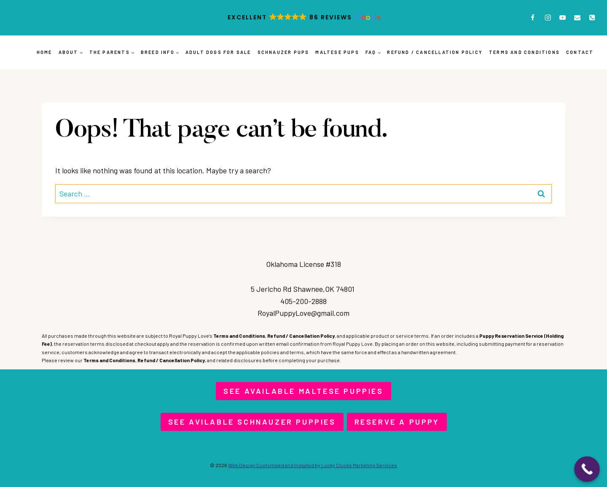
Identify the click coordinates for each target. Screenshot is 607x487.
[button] (303, 18)
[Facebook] (533, 17)
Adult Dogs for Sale (218, 52)
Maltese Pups (337, 52)
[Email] (577, 17)
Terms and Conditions (524, 52)
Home (44, 52)
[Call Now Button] (587, 469)
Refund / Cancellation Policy (435, 52)
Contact (580, 52)
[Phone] (592, 17)
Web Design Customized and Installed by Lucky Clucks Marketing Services (312, 465)
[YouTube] (562, 17)
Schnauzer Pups (283, 52)
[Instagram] (547, 17)
